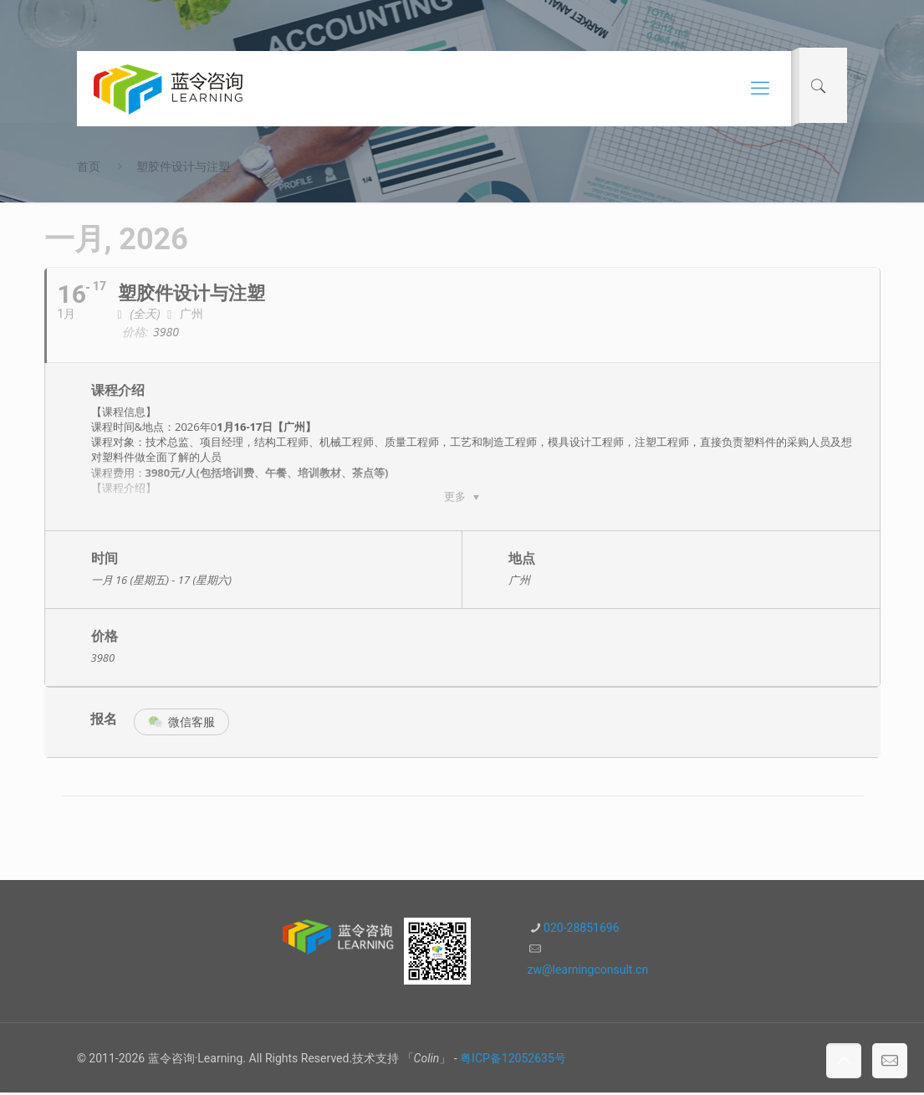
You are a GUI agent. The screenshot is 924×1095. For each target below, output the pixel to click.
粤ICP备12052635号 (513, 1060)
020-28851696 (581, 930)
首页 (88, 166)
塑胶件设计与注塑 (183, 166)
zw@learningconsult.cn (588, 972)
